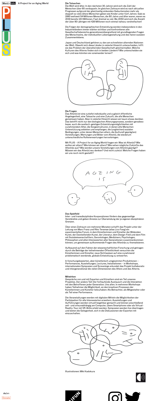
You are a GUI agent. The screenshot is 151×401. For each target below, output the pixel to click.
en (8, 393)
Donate (6, 397)
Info (13, 3)
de (4, 393)
